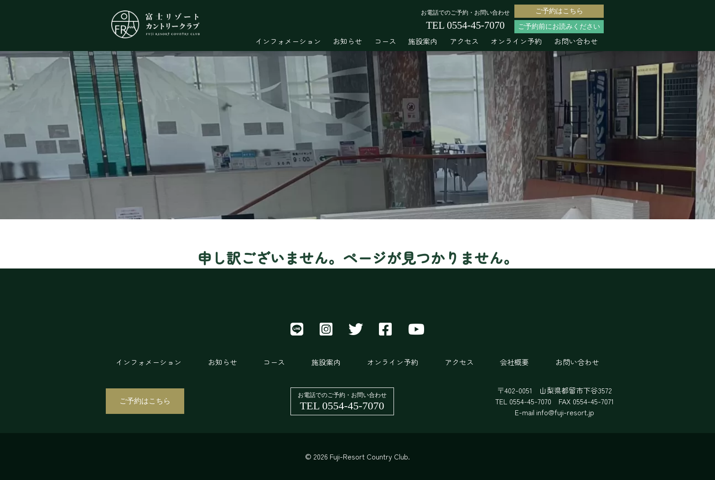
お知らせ (347, 41)
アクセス (464, 41)
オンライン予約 (516, 41)
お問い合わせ (576, 41)
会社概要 (514, 361)
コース (385, 41)
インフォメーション (288, 41)
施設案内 (422, 41)
